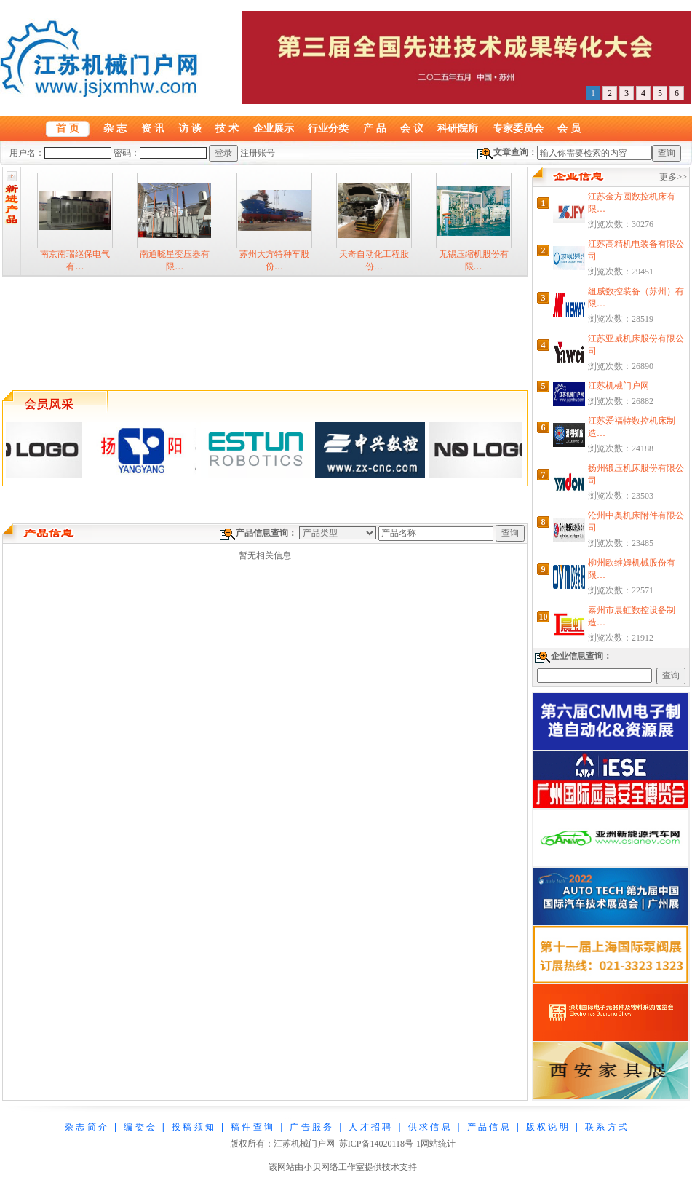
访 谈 (190, 128)
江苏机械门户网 (618, 386)
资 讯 (152, 128)
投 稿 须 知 (193, 1127)
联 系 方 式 (606, 1127)
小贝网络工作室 (334, 1167)
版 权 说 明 (547, 1127)
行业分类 (328, 128)
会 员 (569, 128)
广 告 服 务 (311, 1127)
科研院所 (457, 128)
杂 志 (115, 128)
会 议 (411, 128)
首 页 (67, 128)
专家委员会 (518, 128)
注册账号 (257, 153)
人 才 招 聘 (370, 1127)
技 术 (227, 128)
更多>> (673, 177)
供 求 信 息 (429, 1127)
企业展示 (273, 128)
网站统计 (438, 1144)
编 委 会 (139, 1127)
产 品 (374, 128)
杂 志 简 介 (86, 1127)
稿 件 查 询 (252, 1127)
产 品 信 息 (488, 1127)
